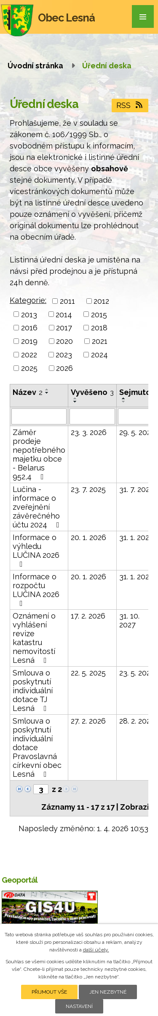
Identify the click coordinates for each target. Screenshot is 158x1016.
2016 (29, 327)
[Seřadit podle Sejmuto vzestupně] (124, 398)
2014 (64, 314)
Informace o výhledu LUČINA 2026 (36, 550)
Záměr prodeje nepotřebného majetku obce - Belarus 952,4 (39, 454)
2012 (101, 301)
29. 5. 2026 (137, 432)
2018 (99, 327)
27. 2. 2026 (88, 720)
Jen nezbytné (107, 992)
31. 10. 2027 (129, 620)
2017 (64, 327)
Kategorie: (28, 300)
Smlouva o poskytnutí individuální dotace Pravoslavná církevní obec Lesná (37, 747)
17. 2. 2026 (88, 615)
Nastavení (79, 1006)
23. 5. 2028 (137, 672)
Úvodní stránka (35, 65)
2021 (99, 341)
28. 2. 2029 (137, 720)
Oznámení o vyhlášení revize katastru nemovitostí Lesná (34, 638)
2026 (64, 368)
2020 (64, 341)
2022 (29, 354)
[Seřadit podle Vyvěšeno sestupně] (75, 401)
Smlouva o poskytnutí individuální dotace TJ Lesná (33, 690)
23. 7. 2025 (88, 489)
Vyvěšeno (92, 392)
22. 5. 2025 (88, 672)
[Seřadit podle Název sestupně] (47, 393)
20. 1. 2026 (88, 537)
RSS (130, 105)
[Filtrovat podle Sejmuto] (138, 416)
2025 (29, 368)
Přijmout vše (49, 992)
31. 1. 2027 (136, 537)
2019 (29, 341)
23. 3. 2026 (89, 432)
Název (28, 392)
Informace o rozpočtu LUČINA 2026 (36, 589)
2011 (67, 301)
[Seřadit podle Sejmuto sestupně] (124, 401)
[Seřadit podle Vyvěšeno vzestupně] (75, 398)
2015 (99, 314)
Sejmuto (138, 392)
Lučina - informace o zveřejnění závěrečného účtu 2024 (38, 507)
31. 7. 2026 (136, 489)
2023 (64, 354)
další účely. (96, 950)
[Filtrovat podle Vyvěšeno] (92, 416)
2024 (99, 354)
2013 (29, 314)
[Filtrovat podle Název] (39, 416)
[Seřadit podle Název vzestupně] (47, 389)
